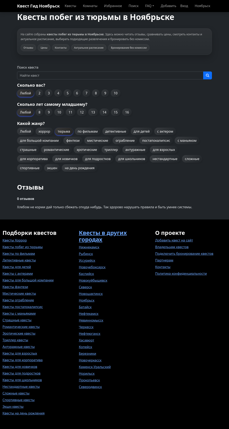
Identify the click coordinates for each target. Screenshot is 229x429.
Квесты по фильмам (18, 253)
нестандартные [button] (165, 159)
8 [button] (96, 93)
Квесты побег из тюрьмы (22, 247)
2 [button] (39, 93)
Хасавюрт (86, 340)
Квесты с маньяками (19, 313)
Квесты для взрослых (19, 353)
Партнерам (164, 260)
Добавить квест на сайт (174, 240)
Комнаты (90, 6)
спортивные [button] (30, 168)
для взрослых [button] (164, 149)
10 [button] (115, 93)
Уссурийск (87, 260)
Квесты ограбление (18, 300)
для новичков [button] (66, 159)
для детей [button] (142, 131)
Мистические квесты (19, 293)
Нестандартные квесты (21, 386)
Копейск (85, 347)
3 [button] (49, 93)
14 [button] (104, 112)
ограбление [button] (125, 140)
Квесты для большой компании (28, 280)
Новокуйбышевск (93, 280)
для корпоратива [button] (34, 159)
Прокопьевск (89, 380)
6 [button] (77, 93)
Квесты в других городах (103, 236)
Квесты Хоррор (14, 240)
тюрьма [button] (64, 131)
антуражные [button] (135, 149)
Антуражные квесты (18, 346)
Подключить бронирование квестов (184, 253)
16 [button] (127, 112)
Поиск (134, 6)
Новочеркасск (90, 360)
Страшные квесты (16, 320)
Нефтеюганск (89, 333)
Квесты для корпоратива (22, 360)
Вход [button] (184, 6)
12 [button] (82, 112)
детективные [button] (115, 131)
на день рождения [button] (80, 168)
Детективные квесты (19, 260)
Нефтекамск (88, 313)
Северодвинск (90, 387)
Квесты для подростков (21, 373)
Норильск (87, 373)
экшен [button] (52, 168)
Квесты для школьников (22, 380)
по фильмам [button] (88, 131)
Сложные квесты (16, 393)
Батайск (85, 307)
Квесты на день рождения (23, 413)
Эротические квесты (18, 333)
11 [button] (70, 112)
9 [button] (105, 93)
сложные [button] (192, 159)
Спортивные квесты (18, 400)
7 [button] (86, 93)
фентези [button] (73, 140)
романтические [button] (56, 149)
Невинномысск (91, 320)
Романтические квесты (21, 326)
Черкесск (86, 327)
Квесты (70, 6)
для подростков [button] (98, 159)
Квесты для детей (16, 267)
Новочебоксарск (92, 267)
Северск (85, 287)
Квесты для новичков (19, 366)
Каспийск (86, 273)
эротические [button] (87, 149)
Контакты (162, 267)
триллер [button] (111, 149)
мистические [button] (97, 140)
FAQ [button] (148, 6)
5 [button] (67, 93)
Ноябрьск (202, 6)
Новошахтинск (91, 293)
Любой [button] (25, 93)
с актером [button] (165, 131)
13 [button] (93, 112)
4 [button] (58, 93)
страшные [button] (28, 149)
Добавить (168, 6)
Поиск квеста (27, 67)
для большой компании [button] (39, 140)
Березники (87, 353)
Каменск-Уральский (95, 367)
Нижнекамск (89, 247)
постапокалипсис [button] (156, 140)
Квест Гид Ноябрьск (38, 6)
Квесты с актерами (17, 273)
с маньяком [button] (187, 140)
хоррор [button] (44, 131)
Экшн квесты (13, 406)
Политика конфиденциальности (181, 273)
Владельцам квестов (172, 247)
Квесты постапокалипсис (22, 306)
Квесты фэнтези (15, 287)
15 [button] (116, 112)
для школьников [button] (131, 159)
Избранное (113, 6)
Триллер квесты (15, 340)
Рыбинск (86, 253)
